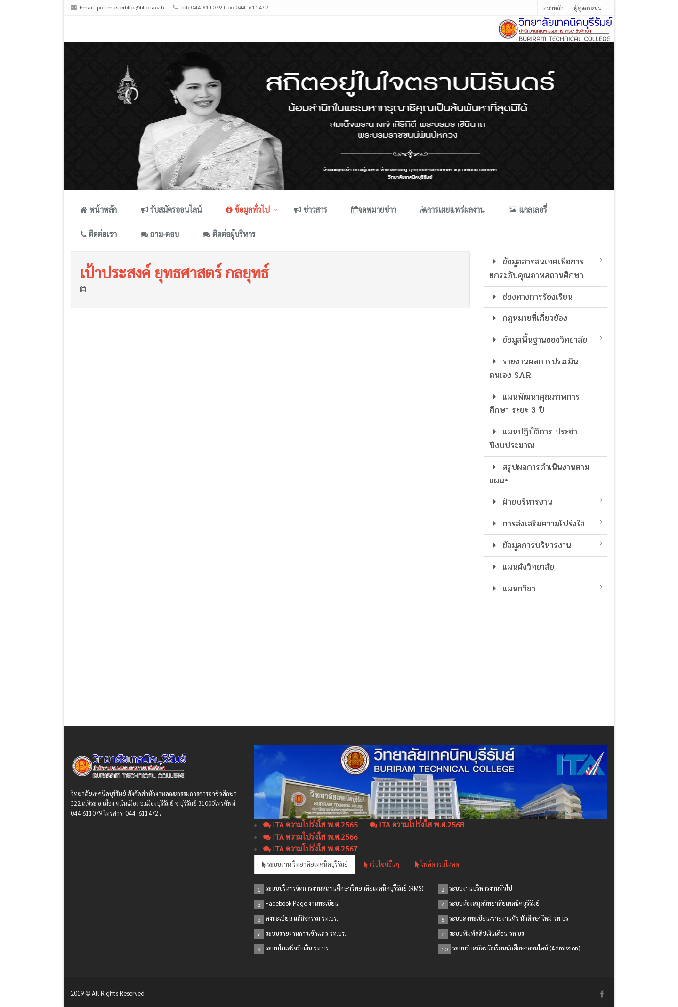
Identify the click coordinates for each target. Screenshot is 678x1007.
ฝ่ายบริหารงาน (521, 501)
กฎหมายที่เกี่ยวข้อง (528, 318)
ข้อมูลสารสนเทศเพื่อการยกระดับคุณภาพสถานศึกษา (536, 268)
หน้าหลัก (553, 7)
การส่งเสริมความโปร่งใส (537, 523)
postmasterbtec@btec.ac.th (130, 7)
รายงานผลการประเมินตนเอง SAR (534, 368)
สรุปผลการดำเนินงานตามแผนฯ (539, 473)
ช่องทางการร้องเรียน (531, 296)
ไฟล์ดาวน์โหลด (437, 864)
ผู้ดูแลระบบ (588, 7)
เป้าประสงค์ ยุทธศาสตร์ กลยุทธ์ (174, 272)
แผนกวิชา (512, 588)
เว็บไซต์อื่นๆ (381, 864)
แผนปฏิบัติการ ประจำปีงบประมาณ (533, 438)
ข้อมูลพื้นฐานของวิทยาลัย (538, 339)
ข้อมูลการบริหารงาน (530, 545)
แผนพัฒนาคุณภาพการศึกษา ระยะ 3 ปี (534, 403)
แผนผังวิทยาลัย (522, 566)
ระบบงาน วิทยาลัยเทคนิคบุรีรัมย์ (305, 864)
